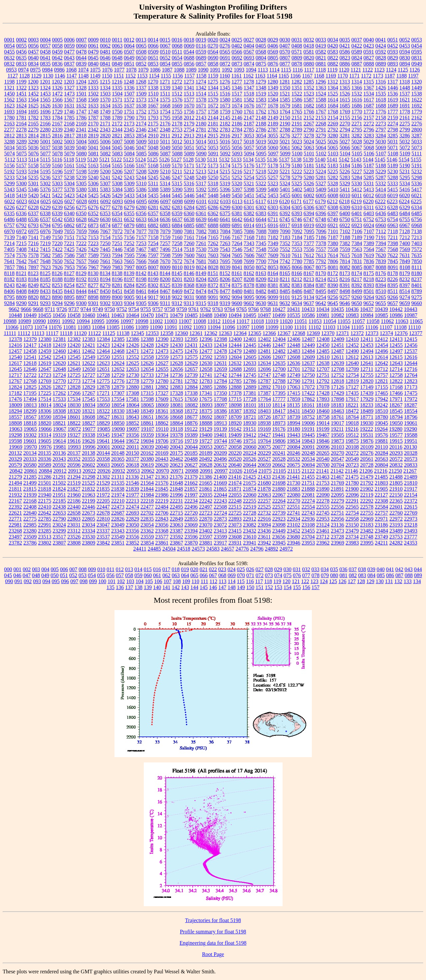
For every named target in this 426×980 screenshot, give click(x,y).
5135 (260, 159)
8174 (356, 273)
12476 (191, 351)
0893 (392, 64)
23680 (293, 537)
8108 (405, 267)
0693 (249, 58)
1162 (248, 76)
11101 (300, 327)
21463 (322, 477)
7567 (380, 249)
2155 (344, 117)
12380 (44, 339)
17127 (352, 387)
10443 (410, 309)
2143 (201, 117)
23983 (352, 543)
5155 (416, 159)
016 (157, 569)
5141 (332, 159)
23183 (366, 525)
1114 (274, 70)
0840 (93, 64)
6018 (380, 195)
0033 (321, 40)
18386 (220, 411)
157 (316, 587)
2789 (297, 129)
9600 (237, 303)
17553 (103, 399)
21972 (103, 495)
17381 (249, 393)
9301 (93, 303)
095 (56, 581)
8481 (249, 291)
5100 (297, 153)
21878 (264, 489)
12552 (132, 357)
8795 (9, 297)
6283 (177, 207)
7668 (153, 261)
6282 (165, 207)
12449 (308, 345)
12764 (410, 375)
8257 (81, 285)
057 (120, 575)
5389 (165, 189)
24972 (286, 549)
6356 (141, 213)
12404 (279, 339)
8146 (189, 273)
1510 (153, 93)
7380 (332, 243)
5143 (356, 159)
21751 (308, 483)
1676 (249, 105)
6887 (201, 225)
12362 (210, 333)
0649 (129, 58)
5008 (129, 141)
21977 (132, 495)
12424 (117, 345)
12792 (322, 381)
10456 (59, 315)
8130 (93, 273)
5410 (332, 189)
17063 (293, 387)
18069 (162, 405)
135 (110, 587)
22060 (249, 495)
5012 (177, 141)
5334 (404, 183)
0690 (213, 58)
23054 (147, 525)
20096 (322, 447)
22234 (191, 501)
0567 (249, 52)
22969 (366, 519)
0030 (285, 40)
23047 (103, 525)
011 (110, 569)
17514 (44, 399)
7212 (404, 237)
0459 (57, 52)
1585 (285, 99)
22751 (337, 513)
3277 (297, 135)
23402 (205, 531)
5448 (213, 195)
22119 (366, 495)
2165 (33, 123)
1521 (285, 93)
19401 (220, 435)
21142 (336, 471)
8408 (21, 291)
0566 (237, 52)
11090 (156, 327)
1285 (308, 81)
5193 (21, 171)
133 (408, 581)
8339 (177, 285)
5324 (285, 183)
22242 (205, 501)
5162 (81, 165)
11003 (170, 321)
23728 (337, 537)
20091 (308, 447)
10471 (161, 315)
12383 (88, 339)
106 (158, 581)
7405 (9, 249)
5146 (392, 159)
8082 (345, 267)
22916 (264, 519)
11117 (52, 333)
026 (250, 569)
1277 (236, 81)
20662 (279, 465)
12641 (366, 363)
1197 (413, 76)
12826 (44, 387)
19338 (88, 435)
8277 (93, 285)
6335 (9, 213)
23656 (279, 537)
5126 (164, 159)
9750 (110, 309)
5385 (129, 189)
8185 (45, 279)
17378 (235, 393)
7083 (213, 231)
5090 (201, 153)
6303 (273, 207)
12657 (191, 369)
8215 (332, 279)
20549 (352, 459)
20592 (59, 465)
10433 (308, 309)
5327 (321, 183)
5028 (356, 141)
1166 (295, 76)
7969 (105, 267)
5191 (416, 165)
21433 (264, 477)
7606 (249, 255)
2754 (189, 129)
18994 (293, 423)
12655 (161, 369)
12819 (352, 381)
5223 (309, 171)
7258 (177, 243)
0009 (93, 40)
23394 (191, 531)
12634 (264, 363)
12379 (30, 339)
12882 (161, 387)
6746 (297, 219)
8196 (117, 279)
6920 (321, 225)
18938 (264, 423)
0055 (21, 46)
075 (288, 575)
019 (185, 569)
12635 (279, 363)
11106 (371, 327)
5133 (236, 159)
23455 (308, 531)
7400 (404, 243)
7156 (129, 237)
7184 (297, 237)
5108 (393, 153)
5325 (297, 183)
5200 (105, 171)
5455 (285, 195)
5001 (45, 141)
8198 (141, 279)
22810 (103, 519)
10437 (366, 309)
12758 (396, 375)
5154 (404, 159)
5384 (117, 189)
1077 (119, 70)
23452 (293, 531)
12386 (132, 339)
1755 (177, 111)
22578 (366, 507)
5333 (392, 183)
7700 (261, 261)
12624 (117, 363)
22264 (279, 501)
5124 (140, 159)
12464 (103, 351)
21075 (265, 471)
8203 (189, 279)
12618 (30, 363)
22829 (132, 519)
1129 (36, 76)
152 (269, 587)
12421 (88, 345)
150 (250, 587)
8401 (416, 285)
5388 (153, 189)
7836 (368, 261)
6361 (201, 213)
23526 (74, 537)
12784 (220, 381)
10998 (141, 321)
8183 (21, 279)
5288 (392, 177)
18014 (45, 405)
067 (213, 575)
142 (176, 587)
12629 (191, 363)
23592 (176, 537)
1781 (21, 117)
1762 (261, 111)
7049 (57, 231)
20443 (161, 459)
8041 (237, 267)
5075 (21, 153)
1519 (261, 93)
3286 (404, 135)
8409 (33, 291)
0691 (225, 58)
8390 (332, 285)
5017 (237, 141)
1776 (380, 111)
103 (130, 581)
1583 (261, 99)
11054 (329, 321)
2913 (189, 135)
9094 (237, 297)
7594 (117, 255)
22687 (117, 513)
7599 (177, 255)
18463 (337, 411)
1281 (284, 81)
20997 (221, 471)
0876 (273, 64)
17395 (279, 393)
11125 (108, 333)
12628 (176, 363)
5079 (69, 153)
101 (111, 581)
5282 (332, 177)
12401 (249, 339)
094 (46, 581)
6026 (57, 201)
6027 (69, 201)
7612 (309, 255)
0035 (344, 40)
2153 (321, 117)
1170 (342, 76)
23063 (176, 525)
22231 (176, 501)
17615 (176, 399)
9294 (57, 303)
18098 (235, 405)
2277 (9, 129)
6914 (249, 225)
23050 (132, 525)
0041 (380, 40)
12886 (220, 387)
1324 (45, 87)
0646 (105, 58)
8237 (416, 279)
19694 (147, 441)
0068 (177, 46)
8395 (392, 285)
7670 (165, 261)
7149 (45, 237)
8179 (404, 273)
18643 (132, 417)
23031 (74, 525)
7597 (153, 255)
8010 (177, 267)
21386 (205, 477)
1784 (57, 117)
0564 (213, 52)
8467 (165, 291)
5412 (356, 189)
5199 (93, 171)
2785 (249, 129)
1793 (153, 117)
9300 (81, 303)
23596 (191, 537)
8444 (81, 291)
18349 (147, 411)
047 (27, 575)
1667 (153, 105)
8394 (380, 285)
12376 (401, 333)
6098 (177, 201)
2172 (117, 123)
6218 (344, 201)
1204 (81, 81)
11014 (228, 321)
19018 (352, 423)
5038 (57, 147)
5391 (189, 189)
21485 (381, 477)
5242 (117, 177)
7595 (129, 255)
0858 (213, 64)
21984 (147, 495)
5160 (57, 165)
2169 (81, 123)
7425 (69, 249)
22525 (264, 507)
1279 (260, 81)
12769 (44, 381)
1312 (332, 81)
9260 (356, 297)
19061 (410, 423)
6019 (392, 195)
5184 (344, 165)
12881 (147, 387)
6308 (332, 207)
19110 (161, 429)
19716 (176, 441)
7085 (237, 231)
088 (409, 575)
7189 (356, 237)
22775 (30, 519)
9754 (133, 309)
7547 (249, 249)
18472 (352, 411)
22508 (220, 507)
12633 (249, 363)
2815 (45, 135)
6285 (201, 207)
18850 (117, 423)
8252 (45, 285)
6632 (129, 219)
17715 (235, 399)
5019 (261, 141)
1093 (239, 70)
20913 (74, 471)
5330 (356, 183)
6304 (285, 207)
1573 (141, 99)
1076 (107, 70)
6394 (309, 213)
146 (213, 587)
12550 (103, 357)
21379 (191, 477)
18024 (59, 405)
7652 (69, 261)
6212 (332, 201)
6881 (141, 225)
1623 (9, 105)
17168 (396, 387)
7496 (165, 249)
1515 (213, 93)
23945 (279, 543)
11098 (257, 327)
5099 (285, 153)
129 (370, 581)
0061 (93, 46)
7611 (297, 255)
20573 (410, 459)
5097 (273, 153)
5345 (21, 189)
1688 (380, 105)
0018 (189, 40)
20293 (396, 453)
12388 (147, 339)
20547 (337, 459)
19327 (74, 435)
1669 (177, 105)
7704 (273, 261)
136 (120, 587)
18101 (250, 405)
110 (195, 581)
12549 (88, 357)
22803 (74, 519)
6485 (416, 213)
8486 (297, 291)
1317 (392, 81)
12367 (284, 333)
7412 (33, 249)
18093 (206, 405)
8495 (321, 291)
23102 (293, 525)
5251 (225, 177)
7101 (333, 231)
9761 (193, 309)
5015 (213, 141)
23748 (366, 537)
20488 (191, 459)
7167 (237, 237)
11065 (416, 321)
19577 (396, 435)
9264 (368, 297)
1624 (21, 105)
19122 (191, 429)
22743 (308, 513)
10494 (235, 315)
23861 (161, 543)
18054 (118, 405)
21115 (293, 471)
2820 (105, 135)
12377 (415, 333)
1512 (177, 93)
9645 (332, 303)
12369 (313, 333)
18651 (147, 417)
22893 (235, 519)
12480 (249, 351)
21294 (74, 477)
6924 (368, 225)
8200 (165, 279)
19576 (381, 435)
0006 (69, 40)
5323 (273, 183)
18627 (103, 417)
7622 (392, 255)
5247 (177, 177)
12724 (59, 375)
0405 (261, 46)
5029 (368, 141)
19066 (45, 429)
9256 (332, 297)
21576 (161, 483)
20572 (396, 459)
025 (241, 569)
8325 (165, 285)
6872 (81, 225)
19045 (381, 423)
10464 (132, 315)
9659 (404, 303)
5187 (368, 165)
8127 (69, 273)
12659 (220, 369)
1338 (153, 87)
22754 (352, 513)
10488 (205, 315)
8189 (69, 279)
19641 (103, 441)
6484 (404, 213)
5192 (9, 171)
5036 (33, 147)
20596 (74, 465)
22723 (205, 513)
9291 (33, 303)
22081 (308, 495)
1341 (189, 87)
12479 (235, 351)
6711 (273, 219)
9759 (181, 309)
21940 (44, 495)
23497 (15, 537)
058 (129, 575)
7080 (177, 231)
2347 (153, 129)
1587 (309, 99)
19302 (30, 435)
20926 (103, 471)
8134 (105, 273)
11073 (26, 327)
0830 (404, 58)
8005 (141, 267)
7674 (189, 261)
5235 (33, 177)
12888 (235, 387)
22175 (44, 501)
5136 (272, 159)
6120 (284, 201)
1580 (225, 99)
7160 (177, 237)
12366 (269, 333)
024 (232, 569)
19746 (235, 441)
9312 (177, 303)
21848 (176, 489)
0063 (117, 46)
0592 (380, 52)
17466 (396, 393)
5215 (225, 171)
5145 (380, 159)
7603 (213, 255)
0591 (368, 52)
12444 (235, 345)
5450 (237, 195)
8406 (9, 291)
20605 (117, 465)
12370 (327, 333)
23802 (44, 543)
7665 (129, 261)
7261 (201, 243)
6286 (213, 207)
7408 (21, 249)
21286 (44, 477)
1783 (45, 117)
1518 (249, 93)
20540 (322, 459)
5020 (273, 141)
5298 (416, 177)
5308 (117, 183)
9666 (26, 309)
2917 (237, 135)
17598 (147, 399)
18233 (366, 405)
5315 (177, 183)
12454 (381, 345)
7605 (237, 255)
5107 (381, 153)
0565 (225, 52)
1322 (21, 87)
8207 (237, 279)
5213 (201, 171)
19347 (117, 435)
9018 (165, 297)
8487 (309, 291)
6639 (201, 219)
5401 (285, 189)
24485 (154, 549)
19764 (264, 441)
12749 (293, 375)
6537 (45, 219)
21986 (161, 495)
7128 (404, 231)
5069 (380, 147)
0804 (261, 58)
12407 (308, 339)
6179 (320, 201)
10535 (293, 315)
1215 (105, 81)
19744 (220, 441)
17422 (308, 393)
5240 (93, 177)
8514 (404, 291)
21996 (176, 495)
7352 (285, 243)
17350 (220, 393)
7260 (189, 243)
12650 (88, 369)
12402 (264, 339)
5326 (309, 183)
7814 (344, 261)
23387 (176, 531)
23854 (147, 543)
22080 (293, 495)
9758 (169, 309)
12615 (396, 357)
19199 (322, 429)
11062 (387, 321)
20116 (395, 447)
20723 (352, 465)
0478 (81, 52)
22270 (293, 501)
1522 (297, 93)
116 (250, 581)
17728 (249, 399)
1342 (201, 87)
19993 (74, 447)
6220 (368, 201)
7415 (45, 249)
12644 (410, 363)
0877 (285, 64)
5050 (177, 147)
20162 (147, 453)
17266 (74, 393)
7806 (332, 261)
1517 (237, 93)
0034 (332, 40)
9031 (189, 297)
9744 (86, 309)
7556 (309, 249)
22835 (147, 519)
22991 (44, 525)
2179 (189, 123)
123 (315, 581)
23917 (220, 543)
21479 (366, 477)
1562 (9, 99)
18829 (103, 423)
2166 (45, 123)
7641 (9, 261)
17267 (88, 393)
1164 (272, 76)
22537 (279, 507)
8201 (177, 279)
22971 (381, 519)
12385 (117, 339)
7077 (141, 231)
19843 (308, 441)
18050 (103, 405)
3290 (33, 141)
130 (380, 581)
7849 (404, 261)
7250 (105, 243)
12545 (74, 357)
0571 (297, 52)
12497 (396, 351)
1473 (69, 93)
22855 (191, 519)
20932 (118, 471)
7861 (21, 267)
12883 (176, 387)
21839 (132, 489)
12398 (220, 339)
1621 (404, 99)
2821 (117, 135)
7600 (189, 255)
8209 (261, 279)
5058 (261, 147)
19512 (352, 435)
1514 (201, 93)
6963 (392, 225)
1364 (332, 87)
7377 (309, 243)
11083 (84, 327)
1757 (201, 111)
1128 (24, 76)
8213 (309, 279)
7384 (356, 243)
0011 (117, 40)
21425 (249, 477)
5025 (321, 141)
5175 (237, 165)
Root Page (213, 954)
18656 (161, 417)
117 (259, 581)
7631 (404, 255)
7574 (9, 255)
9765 (241, 309)
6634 (153, 219)
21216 (380, 471)
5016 (225, 141)
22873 (220, 519)
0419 (321, 46)
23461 (322, 531)
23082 (249, 525)
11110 (414, 327)
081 (343, 575)
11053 (315, 321)
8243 (9, 285)
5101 (309, 153)
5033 (416, 141)
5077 (45, 153)
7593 (105, 255)
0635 (21, 58)
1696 (45, 111)
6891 (237, 225)
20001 (103, 447)
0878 (297, 64)
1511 (165, 93)
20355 (88, 459)
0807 (285, 58)
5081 (93, 153)
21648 (176, 483)
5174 (225, 165)
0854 (165, 64)
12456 (410, 345)
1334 (105, 87)
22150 (396, 495)
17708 (220, 399)
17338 (191, 393)
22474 (132, 507)
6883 (165, 225)
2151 (297, 117)
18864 (176, 423)
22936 (308, 519)
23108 (308, 525)
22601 (396, 507)
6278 (117, 207)
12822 (396, 381)
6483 (392, 213)
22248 (235, 501)
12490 (352, 351)
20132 (15, 453)
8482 (261, 291)
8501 (368, 291)
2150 (285, 117)
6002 (309, 195)
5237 (57, 177)
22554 (308, 507)
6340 (69, 213)
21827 (74, 489)
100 (102, 581)
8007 (153, 267)
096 (65, 581)
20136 (59, 453)
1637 (129, 105)
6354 (117, 213)
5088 (177, 153)
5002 (57, 141)
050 (55, 575)
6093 (117, 201)
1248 (128, 81)
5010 (153, 141)
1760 (237, 111)
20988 (191, 471)
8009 (165, 267)
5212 (189, 171)
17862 (308, 399)
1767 (321, 111)
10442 (396, 309)
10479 (176, 315)
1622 (416, 99)
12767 (15, 381)
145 (204, 587)
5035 (21, 147)
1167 (307, 76)
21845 (161, 489)
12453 (366, 345)
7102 (345, 231)
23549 (117, 537)
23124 (322, 525)
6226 (9, 207)
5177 (261, 165)
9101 (285, 297)
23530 (88, 537)
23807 (59, 543)
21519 (74, 483)
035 (334, 569)
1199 (21, 81)
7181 (261, 237)
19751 (249, 441)
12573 (176, 357)
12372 (357, 333)
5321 (249, 183)
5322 (261, 183)
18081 (176, 405)
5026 (332, 141)
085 (381, 575)
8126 (57, 273)
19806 (279, 441)
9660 (416, 303)
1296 (320, 81)
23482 (366, 531)
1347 (249, 87)
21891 (337, 489)
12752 (337, 375)
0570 (285, 52)
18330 (117, 411)
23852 (132, 543)
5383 (105, 189)
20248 (308, 453)
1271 (164, 81)
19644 (117, 441)
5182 (321, 165)
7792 (321, 261)
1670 (189, 105)
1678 (273, 105)
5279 (297, 177)
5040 (81, 147)
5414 (380, 189)
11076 (55, 327)
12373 (371, 333)
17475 (410, 393)
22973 (410, 519)
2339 (57, 129)
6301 (249, 207)
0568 (261, 52)
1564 (33, 99)
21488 (396, 477)
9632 (285, 303)
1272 (176, 81)
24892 (271, 549)
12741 (205, 375)
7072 (117, 231)
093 (37, 581)
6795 (57, 225)
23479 (352, 531)
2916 (225, 135)
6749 (332, 219)
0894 (404, 64)
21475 (352, 477)
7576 (21, 255)
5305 (81, 183)
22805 (88, 519)
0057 (45, 46)
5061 (285, 147)
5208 (141, 171)
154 (288, 587)
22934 (293, 519)
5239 (81, 177)
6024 (33, 201)
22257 (264, 501)
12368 (298, 333)
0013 (141, 40)
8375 (237, 285)
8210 (273, 279)
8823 (45, 297)
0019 (201, 40)
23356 (132, 531)
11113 (38, 333)
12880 (132, 387)
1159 (213, 76)
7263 (225, 243)
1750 (117, 111)
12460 (59, 351)
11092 (185, 327)
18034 (89, 405)
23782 (15, 543)
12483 (293, 351)
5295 (404, 177)
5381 (93, 189)
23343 (117, 531)
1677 (261, 105)
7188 (344, 237)
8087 (369, 267)
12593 (220, 357)
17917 (352, 399)
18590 (44, 417)
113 (222, 581)
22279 (337, 501)
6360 (189, 213)
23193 (396, 525)
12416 (15, 345)
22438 (59, 507)
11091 (170, 327)
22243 (220, 501)
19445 (308, 435)
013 (129, 569)
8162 (249, 273)
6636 (165, 219)
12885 (205, 387)
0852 (141, 64)
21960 (74, 495)
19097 (132, 429)
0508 (141, 52)
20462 (176, 459)
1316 (380, 81)
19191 (308, 429)
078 (316, 575)
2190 (285, 123)
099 (93, 581)
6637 (177, 219)
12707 (322, 369)
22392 (15, 507)
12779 (147, 381)
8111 (417, 267)
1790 (129, 117)
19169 (264, 429)
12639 (337, 363)
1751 (129, 111)
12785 (235, 381)
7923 (45, 267)
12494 (366, 351)
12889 (249, 387)
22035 (205, 495)
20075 (264, 447)
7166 (225, 237)
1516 (225, 93)
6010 (344, 195)
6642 (237, 219)
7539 (213, 249)
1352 (309, 87)
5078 (57, 153)
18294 (15, 411)
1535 (380, 93)
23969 (337, 543)
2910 (153, 135)
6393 (297, 213)
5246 (165, 177)
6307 (321, 207)
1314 (356, 81)
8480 (237, 291)
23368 (161, 531)
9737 (74, 309)
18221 (351, 405)
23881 (205, 543)
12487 (337, 351)
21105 (279, 471)
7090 (285, 231)
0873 (237, 64)
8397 (404, 285)
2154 (332, 117)
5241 (105, 177)
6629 (93, 219)
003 (36, 569)
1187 (389, 76)
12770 (59, 381)
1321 (9, 87)
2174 (141, 123)
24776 (242, 549)
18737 (279, 417)
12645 (15, 369)
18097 (220, 405)
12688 (235, 369)
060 (148, 575)
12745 (249, 375)
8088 (381, 267)
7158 (153, 237)
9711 (50, 309)
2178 (177, 123)
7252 (129, 243)
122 (305, 581)
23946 (293, 543)
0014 (153, 40)
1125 (403, 70)
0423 (368, 46)
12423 (103, 345)
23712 (322, 537)
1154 (154, 76)
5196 (57, 171)
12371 (342, 333)
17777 (279, 399)
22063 (264, 495)
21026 (235, 471)
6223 (392, 201)
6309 (344, 207)
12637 (308, 363)
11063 (401, 321)
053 (83, 575)
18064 (132, 405)
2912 (177, 135)
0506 (117, 52)
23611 (264, 537)
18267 (395, 405)
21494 (15, 483)
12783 (205, 381)
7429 (93, 249)
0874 (249, 64)
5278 (285, 177)
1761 (249, 111)
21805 (396, 483)
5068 (368, 147)
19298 (15, 435)
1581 (237, 99)
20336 (44, 459)
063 (176, 575)
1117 (309, 70)
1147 (71, 76)
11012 (213, 321)
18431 (293, 411)
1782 (33, 117)
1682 (309, 105)
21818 (44, 489)
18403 (264, 411)
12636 (293, 363)
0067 (165, 46)
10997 (127, 321)
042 (399, 569)
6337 (33, 213)
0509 (153, 52)
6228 (33, 207)
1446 (392, 87)
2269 (332, 123)
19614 (59, 441)
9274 (404, 297)
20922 (89, 471)
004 (45, 569)
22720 (191, 513)
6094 (129, 201)
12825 (30, 387)
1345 (225, 87)
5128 (188, 159)
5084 (129, 153)
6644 (261, 219)
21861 (205, 489)
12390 (161, 339)
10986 (396, 315)
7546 (237, 249)
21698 (279, 483)
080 (334, 575)
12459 (44, 351)
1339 (165, 87)
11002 (156, 321)
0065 (141, 46)
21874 (249, 489)
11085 (112, 327)
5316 (189, 183)
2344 (117, 129)
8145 (177, 273)
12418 (44, 345)
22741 (293, 513)
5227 (356, 171)
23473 (337, 531)
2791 (321, 129)
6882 (153, 225)
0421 (344, 46)
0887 (356, 64)
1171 (354, 76)
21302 (103, 477)
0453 (404, 46)
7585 (57, 255)
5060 (273, 147)
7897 (33, 267)
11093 (199, 327)
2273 (380, 123)
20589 (44, 465)
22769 (410, 513)
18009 (15, 405)
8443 (69, 291)
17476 (15, 399)
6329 (404, 207)
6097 (165, 201)
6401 (356, 213)
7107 (369, 231)
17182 (15, 393)
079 (325, 575)
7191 (380, 237)
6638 (189, 219)
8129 (81, 273)
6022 (9, 201)
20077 (279, 447)
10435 (337, 309)
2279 (33, 129)
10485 (191, 315)
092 (28, 581)
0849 (117, 64)
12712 (381, 369)
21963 (88, 495)
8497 (332, 291)
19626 (88, 441)
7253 (141, 243)
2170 (93, 123)
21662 (191, 483)
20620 (161, 465)
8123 (33, 273)
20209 (220, 453)
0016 (177, 40)
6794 (45, 225)
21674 (235, 483)
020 (194, 569)
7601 (201, 255)
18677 (191, 417)
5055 (225, 147)
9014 (141, 297)
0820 (309, 58)
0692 (237, 58)
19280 (395, 429)
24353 (410, 543)
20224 (249, 453)
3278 (309, 135)
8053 (273, 267)
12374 (386, 333)
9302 (105, 303)
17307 (117, 393)
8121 (21, 273)
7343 (249, 243)
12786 (249, 381)
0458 (45, 52)
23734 (352, 537)
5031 (392, 141)
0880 (309, 64)
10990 (39, 321)
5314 (165, 183)
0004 (45, 40)
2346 (141, 129)
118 (268, 581)
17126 (337, 387)
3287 (416, 135)
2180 (201, 123)
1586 (297, 99)
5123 (128, 159)
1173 (378, 76)
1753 (153, 111)
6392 (285, 213)
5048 (153, 147)
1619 (392, 99)
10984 (366, 315)
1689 (392, 105)
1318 (404, 81)
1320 (416, 81)
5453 (273, 195)
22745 (322, 513)
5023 (297, 141)
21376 (176, 477)
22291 (352, 501)
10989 (24, 321)
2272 (368, 123)
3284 (380, 135)
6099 (189, 201)
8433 (45, 291)
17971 (396, 399)
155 (297, 587)
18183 (337, 405)
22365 (396, 501)
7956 (81, 267)
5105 (357, 153)
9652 (368, 303)
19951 (410, 441)
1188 (401, 76)
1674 (237, 105)
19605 (44, 441)
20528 (279, 459)
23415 (235, 531)
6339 (57, 213)
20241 (279, 453)
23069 (191, 525)
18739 (293, 417)
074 (278, 575)
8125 (45, 273)
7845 (392, 261)
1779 (416, 111)
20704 (337, 465)
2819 (93, 135)
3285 (392, 135)
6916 (273, 225)
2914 (201, 135)
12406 (293, 339)
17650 (191, 399)
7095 (309, 231)
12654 (147, 369)
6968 (416, 225)
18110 (264, 405)
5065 (332, 147)
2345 (129, 129)
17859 (293, 399)
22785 (44, 519)
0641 (45, 58)
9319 (225, 303)
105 (149, 581)
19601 (30, 441)
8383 (297, 285)
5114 (33, 159)
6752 (368, 219)
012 (120, 569)
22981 (15, 525)
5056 (237, 147)
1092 (227, 70)
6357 (153, 213)
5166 (129, 165)
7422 (57, 249)
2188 (261, 123)
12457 (15, 351)
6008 (332, 195)
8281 (117, 285)
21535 (117, 483)
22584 (381, 507)
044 (418, 569)
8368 (189, 285)
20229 (264, 453)
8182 (9, 279)
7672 (177, 261)
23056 (161, 525)
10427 (279, 309)
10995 (98, 321)
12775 (103, 381)
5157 (21, 165)
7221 (69, 243)
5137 (284, 159)
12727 (88, 375)
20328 (410, 453)
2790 (309, 129)
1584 (273, 99)
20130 (410, 447)
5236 (45, 177)
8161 (237, 273)
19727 (205, 441)
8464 (153, 291)
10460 (88, 315)
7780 (297, 261)
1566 (57, 99)
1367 (368, 87)
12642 (381, 363)
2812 (9, 135)
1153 (142, 76)
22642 (44, 513)
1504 (117, 93)
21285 (30, 477)
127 (352, 581)
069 (232, 575)
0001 (9, 40)
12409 (337, 339)
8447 (93, 291)
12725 (74, 375)
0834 (33, 64)
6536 (33, 219)
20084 (293, 447)
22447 (103, 507)
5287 (380, 177)
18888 (205, 423)
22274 (308, 501)
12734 (161, 375)
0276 (225, 46)
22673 (88, 513)
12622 (88, 363)
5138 (296, 159)
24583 (213, 549)
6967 (404, 225)
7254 (153, 243)
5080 (81, 153)
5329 (344, 183)
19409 (235, 435)
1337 (141, 87)
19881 (381, 441)
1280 (272, 81)
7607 (261, 255)
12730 (132, 375)
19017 (337, 423)
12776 (117, 381)
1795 (165, 117)
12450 (322, 345)
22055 (235, 495)
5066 (344, 147)
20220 (235, 453)
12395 (191, 339)
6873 (93, 225)
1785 (69, 117)
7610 (285, 255)
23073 (235, 525)
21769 (337, 483)
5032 (404, 141)
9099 (273, 297)
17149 (366, 387)
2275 (404, 123)
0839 (81, 64)
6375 (225, 213)
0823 (344, 58)
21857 (191, 489)
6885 (189, 225)
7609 (273, 255)
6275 (81, 207)
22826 (117, 519)
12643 (396, 363)
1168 (319, 76)
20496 (220, 459)
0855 (177, 64)
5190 (404, 165)
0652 (165, 58)
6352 (93, 213)
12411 (366, 339)
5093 (237, 153)
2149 (273, 117)
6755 (404, 219)
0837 (69, 64)
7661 (105, 261)
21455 (308, 477)
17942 (381, 399)
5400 (273, 189)
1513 (189, 93)
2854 (141, 135)
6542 (57, 219)
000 (8, 569)
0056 (33, 46)
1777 (392, 111)
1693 (9, 111)
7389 (368, 243)
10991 (54, 321)
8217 (356, 279)
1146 (60, 76)
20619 (147, 465)
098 (84, 581)
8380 (261, 285)
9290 (21, 303)
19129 (205, 429)
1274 (200, 81)
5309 (129, 183)
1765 (297, 111)
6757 (9, 225)
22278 (322, 501)
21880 (279, 489)
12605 (249, 357)
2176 (165, 123)
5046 (129, 147)
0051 (392, 40)
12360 (181, 333)
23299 (59, 531)
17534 (74, 399)
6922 (344, 225)
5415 (392, 189)
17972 (410, 399)
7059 (81, 231)
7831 (356, 261)
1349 (273, 87)
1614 (332, 99)
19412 (249, 435)
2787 (273, 129)
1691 (404, 105)
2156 (356, 117)
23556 (132, 537)
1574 (153, 99)
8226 (392, 279)
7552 (285, 249)
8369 (201, 285)
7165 (213, 237)
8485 (285, 291)
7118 (392, 231)
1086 (155, 70)
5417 (416, 189)
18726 (264, 417)
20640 (235, 465)
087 (399, 575)
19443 (293, 435)
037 (353, 569)
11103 (328, 327)
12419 (59, 345)
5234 (21, 177)
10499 (279, 315)
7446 (117, 249)
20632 (220, 465)
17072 (308, 387)
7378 (321, 243)
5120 (92, 159)
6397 (332, 213)
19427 (264, 435)
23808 (74, 543)
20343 (59, 459)
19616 (74, 441)
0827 (368, 58)
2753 (177, 129)
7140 (21, 237)
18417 (279, 411)
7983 (117, 267)
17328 (176, 393)
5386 (141, 189)
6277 (105, 207)
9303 (117, 303)
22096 (352, 495)
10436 (352, 309)
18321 (88, 411)
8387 (321, 285)
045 (8, 575)
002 (27, 569)
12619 (44, 363)
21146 (351, 471)
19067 (59, 429)
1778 (404, 111)
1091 (215, 70)
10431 (293, 309)
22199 (88, 501)
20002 (118, 447)
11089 (141, 327)
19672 (132, 441)
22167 (15, 501)
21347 (147, 477)
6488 (21, 219)
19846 (322, 441)
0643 (69, 58)
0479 (93, 52)
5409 (321, 189)
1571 (117, 99)
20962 (147, 471)
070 (241, 575)
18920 (235, 423)
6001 (297, 195)
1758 (213, 111)
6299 (225, 207)
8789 (416, 291)
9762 (205, 309)
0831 (416, 58)
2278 (21, 129)
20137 (74, 453)
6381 (237, 213)
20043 (176, 447)
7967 (93, 267)
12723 (44, 375)
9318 (213, 303)
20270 (337, 453)
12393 (176, 339)
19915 (396, 441)
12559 (161, 357)
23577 (161, 537)
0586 (344, 52)
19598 (15, 441)
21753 (322, 483)
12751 (322, 375)
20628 (205, 465)
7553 (297, 249)
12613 (366, 357)
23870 (191, 543)
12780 (161, 381)
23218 (410, 525)
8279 (105, 285)
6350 (81, 213)
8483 (273, 291)
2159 (392, 117)
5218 (261, 171)
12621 (74, 363)
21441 (293, 477)
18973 (279, 423)
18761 (337, 417)
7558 (332, 249)
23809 (88, 543)
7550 (273, 249)
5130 (200, 159)
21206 (366, 471)
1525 (332, 93)
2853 (129, 135)
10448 (15, 315)
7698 (237, 261)
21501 (44, 483)
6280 (141, 207)
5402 (297, 189)
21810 (410, 483)
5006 (105, 141)
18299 (30, 411)
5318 (213, 183)
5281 (321, 177)
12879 (117, 387)
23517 (59, 537)
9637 (309, 303)
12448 (293, 345)
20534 (308, 459)
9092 (225, 297)
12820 (366, 381)
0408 (297, 46)
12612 (352, 357)
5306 (93, 183)
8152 (225, 273)
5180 (297, 165)
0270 (213, 46)
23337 (103, 531)
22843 (161, 519)
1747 (81, 111)
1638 (141, 105)
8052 (261, 267)
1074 (83, 70)
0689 (201, 58)
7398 (392, 243)
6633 (141, 219)
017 (166, 569)
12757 (381, 375)
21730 (293, 483)
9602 (249, 303)
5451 (249, 195)
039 (371, 569)
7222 (81, 243)
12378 (15, 339)
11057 (358, 321)
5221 (285, 171)
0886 (344, 64)
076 (297, 575)
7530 (201, 249)
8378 (249, 285)
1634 (105, 105)
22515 (235, 507)
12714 (396, 369)
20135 (44, 453)
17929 (366, 399)
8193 (93, 279)
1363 (321, 87)
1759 (225, 111)
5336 (416, 183)
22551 (293, 507)
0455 (9, 52)
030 (288, 569)
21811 (15, 489)
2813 (21, 135)
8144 (165, 273)
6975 (33, 231)
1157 (189, 76)
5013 (189, 141)
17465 (381, 393)
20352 (74, 459)
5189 (392, 165)
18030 (74, 405)
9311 (165, 303)
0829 (392, 58)
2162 (416, 117)
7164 (201, 237)
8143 (153, 273)
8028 (213, 267)
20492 (205, 459)
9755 (145, 309)
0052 (404, 40)
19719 (191, 441)
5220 (273, 171)
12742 (220, 375)
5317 (201, 183)
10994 (83, 321)
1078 (131, 70)
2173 (129, 123)
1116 (298, 70)
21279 (15, 477)
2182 (225, 123)
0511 (177, 52)
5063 (309, 147)
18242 (381, 405)
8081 (333, 267)
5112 (10, 159)
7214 (9, 243)
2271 (356, 123)
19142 (235, 429)
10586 (308, 315)
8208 (249, 279)
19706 (161, 441)
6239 (57, 207)
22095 (337, 495)
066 (204, 575)
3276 (285, 135)
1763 (273, 111)
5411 (344, 189)
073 (269, 575)
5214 (213, 171)
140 (157, 587)
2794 (344, 129)
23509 (30, 537)
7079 (165, 231)
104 (139, 581)
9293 (45, 303)
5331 (368, 183)
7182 (273, 237)
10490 (220, 315)
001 (17, 569)
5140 (320, 159)
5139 (308, 159)
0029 (273, 40)
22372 (410, 501)
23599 (220, 537)
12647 (44, 369)
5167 (141, 165)
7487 (153, 249)
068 (222, 575)
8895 (69, 297)
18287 (410, 405)
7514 (177, 249)
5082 (105, 153)
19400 (205, 435)
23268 (15, 531)
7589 (93, 255)
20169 (161, 453)
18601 (74, 417)
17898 (337, 399)
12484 (308, 351)
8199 (153, 279)
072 (260, 575)
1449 (416, 87)
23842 (103, 543)
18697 (220, 417)
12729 (117, 375)
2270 (344, 123)
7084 (225, 231)
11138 (122, 333)
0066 (153, 46)
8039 (225, 267)
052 (73, 575)
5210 (165, 171)
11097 (242, 327)
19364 (161, 435)
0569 (273, 52)
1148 (83, 76)
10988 (10, 321)
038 (362, 569)
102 (121, 581)
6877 (117, 225)
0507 (129, 52)
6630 (105, 219)
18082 (191, 405)
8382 (285, 285)
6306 (309, 207)
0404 (249, 46)
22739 (279, 513)
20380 (147, 459)
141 (166, 587)
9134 (309, 297)
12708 (337, 369)
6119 (272, 201)
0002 (21, 40)
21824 (59, 489)
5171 (189, 165)
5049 (165, 147)
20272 (352, 453)
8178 (392, 273)
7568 (392, 249)
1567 (69, 99)
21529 (103, 483)
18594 (59, 417)
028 (269, 569)
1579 (213, 99)
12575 (191, 357)
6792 (21, 225)
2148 (261, 117)
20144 (103, 453)
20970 (162, 471)
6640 (213, 219)
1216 (116, 81)
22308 (381, 501)
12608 (293, 357)
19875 (352, 441)
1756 (189, 111)
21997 (191, 495)
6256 (69, 207)
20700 (322, 465)
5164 (105, 165)
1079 (143, 70)
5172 (201, 165)
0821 (321, 58)
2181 (213, 123)
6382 (249, 213)
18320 (74, 411)
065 (194, 575)
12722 (30, 375)
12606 (264, 357)
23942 (264, 543)
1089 (191, 70)
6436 (380, 213)
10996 (112, 321)
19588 (410, 435)
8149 (201, 273)
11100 (286, 327)
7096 (321, 231)
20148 (117, 453)
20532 (293, 459)
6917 (285, 225)
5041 (93, 147)
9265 (380, 297)
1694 (21, 111)
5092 (225, 153)
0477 (69, 52)
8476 (213, 291)
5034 (9, 147)
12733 (147, 375)
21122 (308, 471)
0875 (261, 64)
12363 (225, 333)
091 (18, 581)
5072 (404, 147)
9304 (129, 303)
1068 (71, 70)
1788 (105, 117)
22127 (381, 495)
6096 (153, 201)
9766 (253, 309)
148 (232, 587)
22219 (161, 501)
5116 (57, 159)
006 (64, 569)
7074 (129, 231)
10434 (322, 309)
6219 (356, 201)
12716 (410, 369)
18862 (161, 423)
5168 (153, 165)
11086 (127, 327)
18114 (278, 405)
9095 (249, 297)
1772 (368, 111)
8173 (344, 273)
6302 (261, 207)
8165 (285, 273)
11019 (271, 321)
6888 (213, 225)
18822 (74, 423)
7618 (356, 255)
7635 (416, 255)
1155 (166, 76)
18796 (410, 417)
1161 (236, 76)
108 (177, 581)
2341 (81, 129)
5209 (153, 171)
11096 (228, 327)
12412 (381, 339)
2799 (404, 129)
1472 (57, 93)
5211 (177, 171)
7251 (117, 243)
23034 (88, 525)
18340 (132, 411)
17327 (161, 393)
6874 (105, 225)
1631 (69, 105)
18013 (30, 405)
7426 (81, 249)
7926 (57, 267)
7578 (33, 255)
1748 (93, 111)
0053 (416, 40)
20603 (103, 465)
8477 (225, 291)
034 (325, 569)
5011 (165, 141)
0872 (225, 64)
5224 (321, 171)
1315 (368, 81)
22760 (396, 513)
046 (17, 575)
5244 (141, 177)
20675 (293, 465)
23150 (352, 525)
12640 (352, 363)
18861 (147, 423)
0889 (380, 64)
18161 (308, 405)
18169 (322, 405)
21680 (264, 483)
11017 (242, 321)
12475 (176, 351)
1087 (167, 70)
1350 (285, 87)
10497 (264, 315)
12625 (132, 363)
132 (398, 581)
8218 (368, 279)
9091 (213, 297)
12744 (235, 375)
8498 (344, 291)
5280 (309, 177)
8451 (117, 291)
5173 (213, 165)
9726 (62, 309)
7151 (69, 237)
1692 (416, 105)
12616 (410, 357)
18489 (366, 411)
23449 (279, 531)
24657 (227, 549)
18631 (117, 417)
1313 (344, 81)
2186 (237, 123)
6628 (81, 219)
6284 (189, 207)
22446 (88, 507)
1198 (9, 81)
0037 (356, 40)
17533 (59, 399)
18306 (44, 411)
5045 (117, 147)
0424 (380, 46)
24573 (198, 549)
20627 (191, 465)
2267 (309, 123)
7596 (141, 255)
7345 (261, 243)
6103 (225, 201)
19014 (322, 423)
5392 (201, 189)
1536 (392, 93)
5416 (404, 189)
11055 (343, 321)
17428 (322, 393)
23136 (337, 525)
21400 (220, 477)
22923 (279, 519)
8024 (201, 267)
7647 (33, 261)
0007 (81, 40)
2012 (189, 117)
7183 (285, 237)
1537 (404, 93)
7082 (201, 231)
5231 (404, 171)
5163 (93, 165)
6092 (105, 201)
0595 (416, 52)
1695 (33, 111)
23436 (264, 531)
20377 (132, 459)
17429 (337, 393)
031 (297, 569)
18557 (15, 417)
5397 (237, 189)
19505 (337, 435)
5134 (248, 159)
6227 (21, 207)
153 (278, 587)
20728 (366, 465)
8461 (141, 291)
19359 (147, 435)
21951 (59, 495)
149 (241, 587)
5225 (332, 171)
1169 (330, 76)
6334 (416, 207)
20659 (264, 465)
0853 (153, 64)
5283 (344, 177)
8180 (416, 273)
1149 (95, 76)
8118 (9, 273)
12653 (132, 369)
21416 (235, 477)
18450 (308, 411)
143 (185, 587)
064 (185, 575)
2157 (368, 117)
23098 (279, 525)
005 (55, 569)
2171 (105, 123)
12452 (352, 345)
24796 (257, 549)
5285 (368, 177)
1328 (81, 87)
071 (250, 575)
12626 (147, 363)
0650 (141, 58)
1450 (9, 93)
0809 (297, 58)
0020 (213, 40)
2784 (237, 129)
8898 (93, 297)
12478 (220, 351)
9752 (121, 309)
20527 (264, 459)
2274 (392, 123)
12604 (235, 357)
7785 (309, 261)
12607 (279, 357)
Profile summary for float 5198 (213, 931)
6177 (308, 201)
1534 (368, 93)
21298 (88, 477)
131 (389, 581)
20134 (30, 453)
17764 (264, 399)
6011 (356, 195)
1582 (249, 99)
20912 (60, 471)
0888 (368, 64)
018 (176, 569)
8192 (81, 279)
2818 (81, 135)
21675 (249, 483)
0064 (129, 46)
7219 (45, 243)
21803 (381, 483)
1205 (93, 81)
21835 (103, 489)
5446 (189, 195)
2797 (380, 129)
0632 (9, 58)
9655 (380, 303)
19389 (191, 435)
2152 (309, 117)
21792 (366, 483)
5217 (249, 171)
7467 (141, 249)
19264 (381, 429)
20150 (132, 453)
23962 (322, 543)
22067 (279, 495)
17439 (366, 393)
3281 (344, 135)
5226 (344, 171)
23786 (30, 543)
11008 (199, 321)
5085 (141, 153)
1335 (117, 87)
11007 (184, 321)
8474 (201, 291)
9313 (189, 303)
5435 (153, 195)
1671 (201, 105)
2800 (416, 129)
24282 (396, 543)
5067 (356, 147)
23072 (220, 525)
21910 (396, 489)
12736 (176, 375)
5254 (249, 177)
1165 (284, 76)
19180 (293, 429)
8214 (321, 279)
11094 (214, 327)
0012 (129, 40)
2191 (297, 123)
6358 (165, 213)
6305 (297, 207)
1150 (107, 76)
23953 (308, 543)
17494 (30, 399)
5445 (177, 195)
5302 (45, 183)
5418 (9, 195)
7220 (57, 243)
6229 (45, 207)
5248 (189, 177)
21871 (235, 489)
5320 (237, 183)
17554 (117, 399)
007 (73, 569)
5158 (33, 165)
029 (278, 569)
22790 (59, 519)
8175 (368, 273)
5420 (33, 195)
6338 (45, 213)
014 (138, 569)
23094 (264, 525)
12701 (293, 369)
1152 (130, 76)
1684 (332, 105)
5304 (69, 183)
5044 (105, 147)
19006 (308, 423)
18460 (322, 411)
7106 (357, 231)
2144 (213, 117)
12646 (30, 369)
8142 (141, 273)
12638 (322, 363)
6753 (380, 219)
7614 (332, 255)
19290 (410, 429)
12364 (240, 333)
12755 (366, 375)
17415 (293, 393)
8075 (321, 267)
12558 (147, 357)
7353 (297, 243)
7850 (416, 261)
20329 (15, 459)
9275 (416, 297)
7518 (189, 249)
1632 (81, 105)
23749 (381, 537)
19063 (15, 429)
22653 (59, 513)
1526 (344, 93)
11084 (98, 327)
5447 (201, 195)
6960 (380, 225)
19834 (293, 441)
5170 (177, 165)
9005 (129, 297)
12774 (88, 381)
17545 (88, 399)
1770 (356, 111)
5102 (321, 153)
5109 (405, 153)
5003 (69, 141)
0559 (201, 52)
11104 (343, 327)
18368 (176, 411)
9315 (201, 303)
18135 (293, 405)
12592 (205, 357)
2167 (57, 123)
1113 (263, 70)
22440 (74, 507)
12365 (254, 333)
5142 (344, 159)
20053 (205, 447)
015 (148, 569)
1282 (296, 81)
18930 (249, 423)
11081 (69, 327)
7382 (344, 243)
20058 (235, 447)
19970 (30, 447)
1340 (177, 87)
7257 (165, 243)
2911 (165, 135)
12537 (410, 351)
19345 (103, 435)
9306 (153, 303)
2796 (368, 129)
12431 (191, 345)
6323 (380, 207)
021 (204, 569)
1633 (93, 105)
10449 (30, 315)
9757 (157, 309)
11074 (40, 327)
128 (361, 581)
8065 (285, 267)
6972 (21, 231)
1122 (367, 70)
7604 (225, 255)
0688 (189, 58)
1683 (321, 105)
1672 (213, 105)
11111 (10, 333)
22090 (322, 495)
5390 (177, 189)
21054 (250, 471)
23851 (117, 543)
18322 (103, 411)
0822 (332, 58)
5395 (213, 189)
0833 (21, 64)
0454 (416, 46)
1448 (404, 87)
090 (9, 581)
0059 (69, 46)
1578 (201, 99)
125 (333, 581)
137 (129, 587)
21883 (293, 489)
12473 (161, 351)
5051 (189, 147)
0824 (356, 58)
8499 (356, 291)
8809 (21, 297)
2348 (165, 129)
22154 (410, 495)
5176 (249, 165)
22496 (191, 507)
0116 (201, 46)
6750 (344, 219)
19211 (337, 429)
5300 (21, 183)
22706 (161, 513)
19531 (366, 435)
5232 (416, 171)
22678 (103, 513)
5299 (9, 183)
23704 (308, 537)
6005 (321, 195)
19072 (74, 429)
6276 (93, 207)
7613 (321, 255)
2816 (57, 135)
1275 (212, 81)
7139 (9, 237)
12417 (30, 345)
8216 (344, 279)
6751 (356, 219)
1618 (380, 99)
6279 (129, 207)
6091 (93, 201)
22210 (117, 501)
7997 (129, 267)
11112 (24, 333)
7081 (189, 231)
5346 (33, 189)
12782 (191, 381)
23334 (88, 531)
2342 (93, 129)
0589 (356, 52)
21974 (117, 495)
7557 (321, 249)
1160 (225, 76)
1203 (69, 81)
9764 (229, 309)
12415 (410, 339)
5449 (225, 195)
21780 (352, 483)
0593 (392, 52)
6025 (45, 201)
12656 (176, 369)
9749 (98, 309)
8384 (309, 285)
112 (213, 581)
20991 (206, 471)
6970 (9, 231)
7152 (81, 237)
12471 (132, 351)
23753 (396, 537)
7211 (392, 237)
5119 (81, 159)
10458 (74, 315)
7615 (344, 255)
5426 (105, 195)
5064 (321, 147)
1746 (69, 111)
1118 (321, 70)
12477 (205, 351)
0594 (404, 52)
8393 (368, 285)
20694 (308, 465)
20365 (117, 459)
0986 (59, 70)
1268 (140, 81)
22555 (322, 507)
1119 (332, 70)
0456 (21, 52)
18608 (88, 417)
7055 (69, 231)
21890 (322, 489)
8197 (129, 279)
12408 (322, 339)
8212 (297, 279)
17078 (322, 387)
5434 (141, 195)
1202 (57, 81)
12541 (30, 357)
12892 (264, 387)
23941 (249, 543)
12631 (220, 363)
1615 (344, 99)
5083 (117, 153)
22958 (352, 519)
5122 (116, 159)
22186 (74, 501)
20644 (249, 465)
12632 (235, 363)
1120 (344, 70)
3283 (368, 135)
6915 (261, 225)
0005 (57, 40)
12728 (103, 375)
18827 (88, 423)
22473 (117, 507)
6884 (177, 225)
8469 (177, 291)
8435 (57, 291)
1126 (414, 70)
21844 (147, 489)
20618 (132, 465)
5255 (261, 177)
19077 (89, 429)
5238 (69, 177)
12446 (264, 345)
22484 (161, 507)
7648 (45, 261)
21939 (30, 495)
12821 (381, 381)
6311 (368, 207)
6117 (261, 201)
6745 (285, 219)
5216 (237, 171)
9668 (38, 309)
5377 (57, 189)
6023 (21, 201)
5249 (201, 177)
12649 (74, 369)
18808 (15, 423)
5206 (117, 171)
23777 (410, 537)
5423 (69, 195)
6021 (416, 195)
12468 (117, 351)
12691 (249, 369)
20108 (352, 447)
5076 (33, 153)
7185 (309, 237)
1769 (344, 111)
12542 (44, 357)
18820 (44, 423)
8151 (213, 273)
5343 (9, 189)
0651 (153, 58)
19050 (396, 423)
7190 (368, 237)
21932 (15, 495)
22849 (176, 519)
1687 (368, 105)
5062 (297, 147)
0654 (177, 58)
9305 (141, 303)
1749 (105, 111)
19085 (103, 429)
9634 (297, 303)
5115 (45, 159)
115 (241, 581)
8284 (129, 285)
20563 (381, 459)
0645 (93, 58)
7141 (33, 237)
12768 (30, 381)
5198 (81, 171)
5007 (117, 141)
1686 (356, 105)
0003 (33, 40)
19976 (45, 447)
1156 (177, 76)
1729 (57, 111)
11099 (271, 327)
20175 (176, 453)
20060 (249, 447)
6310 (356, 207)
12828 (74, 387)
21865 (220, 489)
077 (306, 575)
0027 (249, 40)
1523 (309, 93)
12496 (381, 351)
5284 (356, 177)
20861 (30, 471)
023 (222, 569)
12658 (205, 369)
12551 (117, 357)
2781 (201, 129)
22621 (15, 513)
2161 (404, 117)
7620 (380, 255)
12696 (264, 369)
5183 (332, 165)
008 (83, 569)
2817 (69, 135)
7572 (416, 249)
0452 (392, 46)
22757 (381, 513)
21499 (30, 483)
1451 (21, 93)
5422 (57, 195)
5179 (285, 165)
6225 (416, 201)
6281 (153, 207)
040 (381, 569)
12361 (196, 333)
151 (260, 587)
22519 (249, 507)
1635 (117, 105)
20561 (366, 459)
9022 (177, 297)
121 (296, 581)
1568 (81, 99)
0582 (321, 52)
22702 (147, 513)
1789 (117, 117)
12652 (117, 369)
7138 (416, 231)
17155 (381, 387)
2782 (213, 129)
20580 (30, 465)
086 (390, 575)
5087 (165, 153)
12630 (205, 363)
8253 (57, 285)
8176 (380, 273)
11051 (300, 321)
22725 (235, 513)
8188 (57, 279)
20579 (15, 465)
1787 (93, 117)
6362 (213, 213)
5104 (345, 153)
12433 (205, 345)
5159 (45, 165)
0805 (273, 58)
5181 (309, 165)
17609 (161, 399)
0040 (368, 40)
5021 (285, 141)
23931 (235, 543)
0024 (225, 40)
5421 (45, 195)
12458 (30, 351)
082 (353, 575)
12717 (15, 375)
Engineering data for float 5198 (213, 943)
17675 (205, 399)
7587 (81, 255)
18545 (396, 411)
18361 (161, 411)
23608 (235, 537)
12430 (176, 345)
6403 (368, 213)
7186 (321, 237)
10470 (147, 315)
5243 (129, 177)
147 (222, 587)
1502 (93, 93)
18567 (30, 417)
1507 (129, 93)
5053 (213, 147)
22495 (176, 507)
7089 (273, 231)
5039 (69, 147)
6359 (177, 213)
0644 (81, 58)
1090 (203, 70)
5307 (105, 183)
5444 (165, 195)
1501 (81, 93)
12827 (59, 387)
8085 (357, 267)
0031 (297, 40)
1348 (261, 87)
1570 (105, 99)
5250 (213, 177)
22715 (176, 513)
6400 (344, 213)
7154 (105, 237)
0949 (416, 64)
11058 (372, 321)
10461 (103, 315)
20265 (322, 453)
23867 (176, 543)
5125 (152, 159)
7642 (21, 261)
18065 (147, 405)
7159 (165, 237)
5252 (237, 177)
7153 (93, 237)
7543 (225, 249)
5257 (273, 177)
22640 (30, 513)
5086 (153, 153)
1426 (380, 87)
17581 (132, 399)
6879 (129, 225)
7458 (129, 249)
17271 (103, 393)
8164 (273, 273)
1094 (251, 70)
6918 (297, 225)
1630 (57, 105)
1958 (177, 117)
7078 (153, 231)
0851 (129, 64)
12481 (264, 351)
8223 (380, 279)
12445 (249, 345)
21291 (59, 477)
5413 (368, 189)
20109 (366, 447)
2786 (261, 129)
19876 (366, 441)
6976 (45, 231)
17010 (279, 387)
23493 (410, 531)
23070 (205, 525)
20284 (381, 453)
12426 (132, 345)
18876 (191, 423)
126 (342, 581)
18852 (132, 423)
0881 (321, 64)
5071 (392, 147)
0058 (57, 46)
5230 (392, 171)
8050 (249, 267)
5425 (93, 195)
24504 (169, 549)
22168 (30, 501)
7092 (297, 231)
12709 (352, 369)
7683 (213, 261)
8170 (321, 273)
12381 (59, 339)
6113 (237, 201)
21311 (117, 477)
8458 (129, 291)
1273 (188, 81)
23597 (205, 537)
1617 (368, 99)
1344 (213, 87)
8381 (273, 285)
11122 (94, 333)
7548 (261, 249)
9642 (321, 303)
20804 (381, 465)
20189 (205, 453)
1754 (165, 111)
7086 (249, 231)
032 (306, 569)
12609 (308, 357)
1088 (179, 70)
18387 (235, 411)
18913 (220, 423)
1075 (95, 70)
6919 (309, 225)
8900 (117, 297)
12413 (396, 339)
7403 (416, 243)
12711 (366, 369)
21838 (117, 489)
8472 (189, 291)
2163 (9, 123)
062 (166, 575)
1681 (297, 105)
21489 (410, 477)
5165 (117, 165)
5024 (309, 141)
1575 (165, 99)
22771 (15, 519)
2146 (237, 117)
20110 (381, 447)
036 (343, 569)
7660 (93, 261)
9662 (14, 309)
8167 (309, 273)
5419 (21, 195)
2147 (249, 117)
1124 (391, 70)
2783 (225, 129)
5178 (273, 165)
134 (417, 581)
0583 (332, 52)
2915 (213, 135)
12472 (147, 351)
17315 (147, 393)
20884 (45, 471)
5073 (416, 147)
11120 (80, 333)
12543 (59, 357)
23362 (147, 531)
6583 (69, 219)
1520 (273, 93)
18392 (249, 411)
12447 (279, 345)
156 (306, 587)
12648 (59, 369)
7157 (141, 237)
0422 (356, 46)
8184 (33, 279)
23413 (220, 531)
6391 (273, 213)
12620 (59, 363)
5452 (261, 195)
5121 (104, 159)
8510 (380, 291)
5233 (9, 177)
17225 (44, 393)
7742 (285, 261)
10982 (337, 315)
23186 (381, 525)
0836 (57, 64)
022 (213, 569)
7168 (249, 237)
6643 (249, 219)
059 (138, 575)
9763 (217, 309)
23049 (117, 525)
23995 (366, 543)
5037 (45, 147)
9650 (356, 303)
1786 (81, 117)
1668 (165, 105)
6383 (261, 213)
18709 (235, 417)
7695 (225, 261)
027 (260, 569)
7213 (416, 237)
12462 (88, 351)
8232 (404, 279)
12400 (235, 339)
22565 (352, 507)
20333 (30, 459)
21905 (381, 489)
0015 (165, 40)
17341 (205, 393)
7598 (165, 255)
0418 (309, 46)
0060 (81, 46)
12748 (279, 375)
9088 (201, 297)
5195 (45, 171)
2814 (33, 135)
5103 (333, 153)
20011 (132, 447)
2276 (416, 123)
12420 (74, 345)
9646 (344, 303)
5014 (201, 141)
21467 (337, 477)
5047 (141, 147)
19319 (59, 435)
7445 (105, 249)
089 (418, 575)
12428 (147, 345)
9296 (69, 303)
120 (287, 581)
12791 (308, 381)
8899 (105, 297)
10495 (249, 315)
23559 (147, 537)
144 (194, 587)
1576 (177, 99)
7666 (141, 261)
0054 (9, 46)
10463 (117, 315)
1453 (45, 93)
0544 (189, 52)
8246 (21, 285)
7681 (201, 261)
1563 (21, 99)
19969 (15, 447)
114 (231, 581)
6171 (296, 201)
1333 (93, 87)
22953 (322, 519)
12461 (74, 351)
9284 (9, 303)
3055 (273, 135)
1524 (321, 93)
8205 (213, 279)
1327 (69, 87)
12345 (137, 333)
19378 (176, 435)
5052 (201, 147)
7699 (249, 261)
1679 (285, 105)
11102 (314, 327)
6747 (309, 219)
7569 (404, 249)
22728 (249, 513)
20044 (191, 447)
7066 (93, 231)
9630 (261, 303)
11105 (357, 327)
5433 (129, 195)
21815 (30, 489)
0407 (285, 46)
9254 (321, 297)
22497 (205, 507)
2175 (153, 123)
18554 (410, 411)
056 (110, 575)
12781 (176, 381)
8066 (297, 267)
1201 (45, 81)
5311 (153, 183)
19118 (176, 429)
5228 (368, 171)
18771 (366, 417)
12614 (381, 357)
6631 (117, 219)
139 (148, 587)
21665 (205, 483)
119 (277, 581)
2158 (380, 117)
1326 (57, 87)
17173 (410, 387)
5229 (380, 171)
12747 (264, 375)
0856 (189, 64)
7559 (344, 249)
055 (101, 575)
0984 (47, 70)
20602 (88, 465)
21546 (132, 483)
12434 (220, 345)
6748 (321, 219)
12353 (152, 333)
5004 (81, 141)
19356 (132, 435)
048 (36, 575)
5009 (141, 141)
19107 (147, 429)
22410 (44, 507)
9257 (344, 297)
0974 (23, 70)
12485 (322, 351)
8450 (105, 291)
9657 (392, 303)
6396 (321, 213)
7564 (368, 249)
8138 (117, 273)
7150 (57, 237)
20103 (337, 447)
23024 (59, 525)
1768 (332, 111)
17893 (322, 399)
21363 (161, 477)
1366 (356, 87)
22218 (147, 501)
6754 (392, 219)
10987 (410, 315)
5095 (261, 153)
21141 (322, 471)
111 (204, 581)
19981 (59, 447)
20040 (161, 447)
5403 (309, 189)
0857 (201, 64)
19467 (322, 435)
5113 (21, 159)
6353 (105, 213)
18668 (176, 417)
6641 (225, 219)
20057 (220, 447)
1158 (201, 76)
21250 (395, 471)
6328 (392, 207)
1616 (356, 99)
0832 (9, 64)
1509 (141, 93)
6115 (249, 201)
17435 (352, 393)
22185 (59, 501)
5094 (249, 153)
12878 (103, 387)
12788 (279, 381)
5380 (81, 189)
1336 (129, 87)
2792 (332, 129)
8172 (332, 273)
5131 (212, 159)
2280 (45, 129)
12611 (337, 357)
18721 (249, 417)
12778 (132, 381)
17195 (30, 393)
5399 (261, 189)
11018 (257, 321)
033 (316, 569)
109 (186, 581)
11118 (66, 333)
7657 (81, 261)
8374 (225, 285)
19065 (30, 429)
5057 (249, 147)
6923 (356, 225)
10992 (68, 321)
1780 (9, 117)
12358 (166, 333)
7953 (69, 267)
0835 (45, 64)
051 (64, 575)
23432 (249, 531)
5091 (213, 153)
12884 (191, 387)
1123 (379, 70)
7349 (273, 243)
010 (101, 569)
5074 (9, 153)
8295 (141, 285)
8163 (261, 273)
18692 (205, 417)
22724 (220, 513)
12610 (322, 357)
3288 (9, 141)
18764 (352, 417)
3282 (356, 135)
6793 (33, 225)
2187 (249, 123)
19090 (118, 429)
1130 (48, 76)
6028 (81, 201)
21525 (88, 483)
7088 (261, 231)
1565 (45, 99)
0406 (273, 46)
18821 (59, 423)
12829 (88, 387)
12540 (15, 357)
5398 (249, 189)
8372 (213, 285)
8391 (344, 285)
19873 (337, 441)
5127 (176, 159)
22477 (147, 507)
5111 (417, 153)
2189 (273, 123)
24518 (183, 549)
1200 (33, 81)
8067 (309, 267)
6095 (141, 201)
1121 (355, 70)
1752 (141, 111)
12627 (161, 363)
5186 (356, 165)
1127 (12, 76)
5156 (9, 165)
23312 (74, 531)
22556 (337, 507)
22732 (264, 513)
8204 (201, 279)
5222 (297, 171)
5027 (344, 141)
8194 (105, 279)
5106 (369, 153)
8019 (189, 267)
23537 (103, 537)
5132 (224, 159)
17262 (59, 393)
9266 (392, 297)
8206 (225, 279)
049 (45, 575)
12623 (103, 363)
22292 (366, 501)
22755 (366, 513)
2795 (356, 129)
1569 (93, 99)
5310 (141, 183)
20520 (235, 459)
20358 (103, 459)
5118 (69, 159)
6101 (201, 201)
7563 (356, 249)
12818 (337, 381)
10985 (381, 315)
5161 (69, 165)
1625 (33, 105)
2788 (285, 129)
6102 (213, 201)
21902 (366, 489)
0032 (309, 40)
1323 (33, 87)
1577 (189, 99)
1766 (309, 111)
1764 (285, 111)
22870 (205, 519)
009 (92, 569)
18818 (30, 423)
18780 (381, 417)
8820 (33, 297)
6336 (21, 213)
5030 (380, 141)
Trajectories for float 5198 (213, 920)
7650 (57, 261)
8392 (356, 285)
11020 (286, 321)
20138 (88, 453)
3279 (321, 135)
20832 (396, 465)
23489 (396, 531)
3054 (261, 135)
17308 (132, 393)
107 (167, 581)
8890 (57, 297)
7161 (189, 237)
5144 (368, 159)
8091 (393, 267)
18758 (322, 417)
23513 (44, 537)
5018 (249, 141)
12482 (279, 351)
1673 (225, 105)
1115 (286, 70)
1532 (356, 93)
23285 (44, 531)
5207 (129, 171)
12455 (396, 345)
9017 (153, 297)
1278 (248, 81)
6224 (404, 201)
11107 (385, 327)
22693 (132, 513)
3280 (332, 135)
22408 (30, 507)
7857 (9, 267)
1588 (321, 99)
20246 (293, 453)
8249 (33, 285)
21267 (410, 471)
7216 (33, 243)
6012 (368, 195)
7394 (380, 243)
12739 (191, 375)
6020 (404, 195)
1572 (129, 99)
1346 (237, 87)
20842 (16, 471)
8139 (129, 273)
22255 (249, 501)
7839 (380, 261)
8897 (81, 297)
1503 (105, 93)
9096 (261, 297)
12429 (161, 345)
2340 (69, 129)
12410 (352, 339)
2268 (321, 123)
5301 (33, 183)
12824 (15, 387)
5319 (225, 183)
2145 (225, 117)
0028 (261, 40)
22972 (396, 519)
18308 (59, 411)
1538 (416, 93)
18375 (205, 411)
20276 (366, 453)
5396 (225, 189)
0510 (165, 52)
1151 (118, 76)
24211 (381, 543)
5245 (153, 177)
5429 (117, 195)
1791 (141, 117)
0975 (35, 70)
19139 (220, 429)
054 (92, 575)
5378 (69, 189)
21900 (352, 489)
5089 (189, 153)
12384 (103, 339)
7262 (213, 243)
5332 (380, 183)
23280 (30, 531)
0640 (33, 58)
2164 (21, 123)
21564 (147, 483)
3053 (249, 135)
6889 (225, 225)
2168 (69, 123)
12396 (205, 339)
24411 (139, 549)
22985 (30, 525)
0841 (105, 64)
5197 (69, 171)
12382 (74, 339)
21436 (279, 477)
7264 (237, 243)
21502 (59, 483)
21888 (308, 489)
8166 (297, 273)
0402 (237, 46)
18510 (381, 411)
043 (409, 569)
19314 (44, 435)
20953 (133, 471)
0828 (380, 58)
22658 (74, 513)
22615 (410, 507)
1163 (260, 76)
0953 (11, 70)
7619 (368, 255)
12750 (308, 375)
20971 (177, 471)
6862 (69, 225)
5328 (332, 183)
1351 (297, 87)
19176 (279, 429)
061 (157, 575)
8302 (153, 285)
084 (371, 575)
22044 (220, 495)
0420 (332, 46)
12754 (352, 375)
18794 (396, 417)
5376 (45, 189)
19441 (279, 435)
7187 (332, 237)
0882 (332, 64)
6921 (332, 225)
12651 (103, 369)
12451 (337, 345)
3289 (21, 141)
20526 (249, 459)
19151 (249, 429)
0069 (189, 46)
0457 (33, 52)
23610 (249, 537)
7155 (117, 237)
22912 (249, 519)
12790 (293, 381)
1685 (344, 105)
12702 (308, 369)
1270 (152, 81)
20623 (176, 465)
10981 (322, 315)
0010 (105, 40)
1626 (45, 105)
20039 (147, 447)
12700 (279, 369)
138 (138, 587)
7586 (69, 255)
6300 (237, 207)
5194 (33, 171)
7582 (45, 255)
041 (390, 569)
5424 (81, 195)
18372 (191, 411)
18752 (308, 417)
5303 (57, 183)
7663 (117, 261)
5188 (380, 165)
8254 (69, 285)
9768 (265, 309)
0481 (105, 52)
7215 (21, 243)
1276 (224, 81)
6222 (380, 201)
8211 (285, 279)
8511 (392, 291)
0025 (237, 40)
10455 (44, 315)
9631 (273, 303)
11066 (11, 327)
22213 (132, 501)
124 (324, 581)
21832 (88, 489)
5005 (93, 141)
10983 (352, 315)
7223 (93, 243)
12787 (264, 381)
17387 (264, 393)
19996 (89, 447)
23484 (381, 531)
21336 (132, 477)
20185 (191, 453)
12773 (74, 381)
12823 (410, 381)
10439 (381, 309)
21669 (220, 483)
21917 (410, 489)
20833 (410, 465)
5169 (165, 165)
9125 (297, 297)
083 (362, 575)
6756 (416, 219)
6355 (129, 213)
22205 (103, 501)
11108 (400, 327)
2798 (392, 129)
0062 (105, 46)
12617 (15, 363)
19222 (366, 429)
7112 (381, 231)
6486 (9, 219)
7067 (105, 231)
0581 (309, 52)
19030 (366, 423)
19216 (351, 429)
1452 (33, 93)
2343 (105, 129)
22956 (337, 519)
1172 (366, 76)
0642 (57, 58)
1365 (344, 87)
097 (74, 581)
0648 (117, 58)
